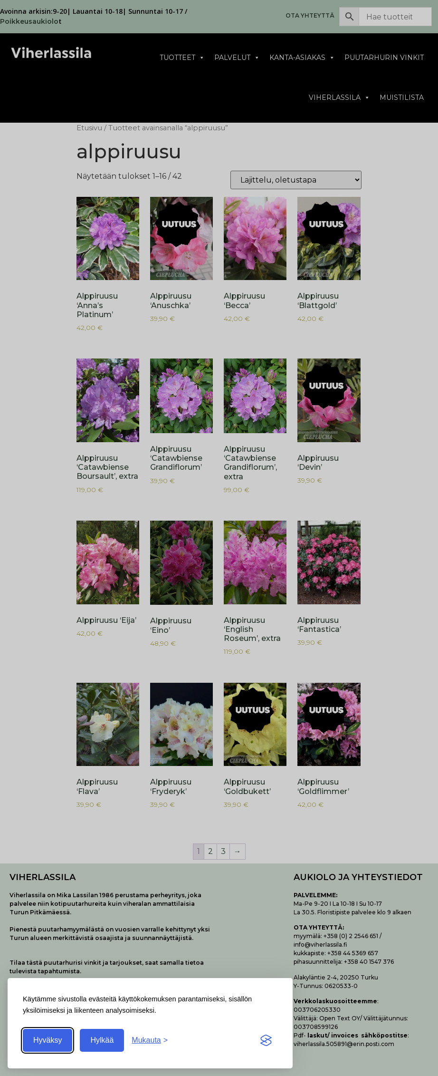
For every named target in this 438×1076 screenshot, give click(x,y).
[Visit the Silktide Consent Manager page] (266, 1040)
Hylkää (102, 1040)
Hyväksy (47, 1040)
